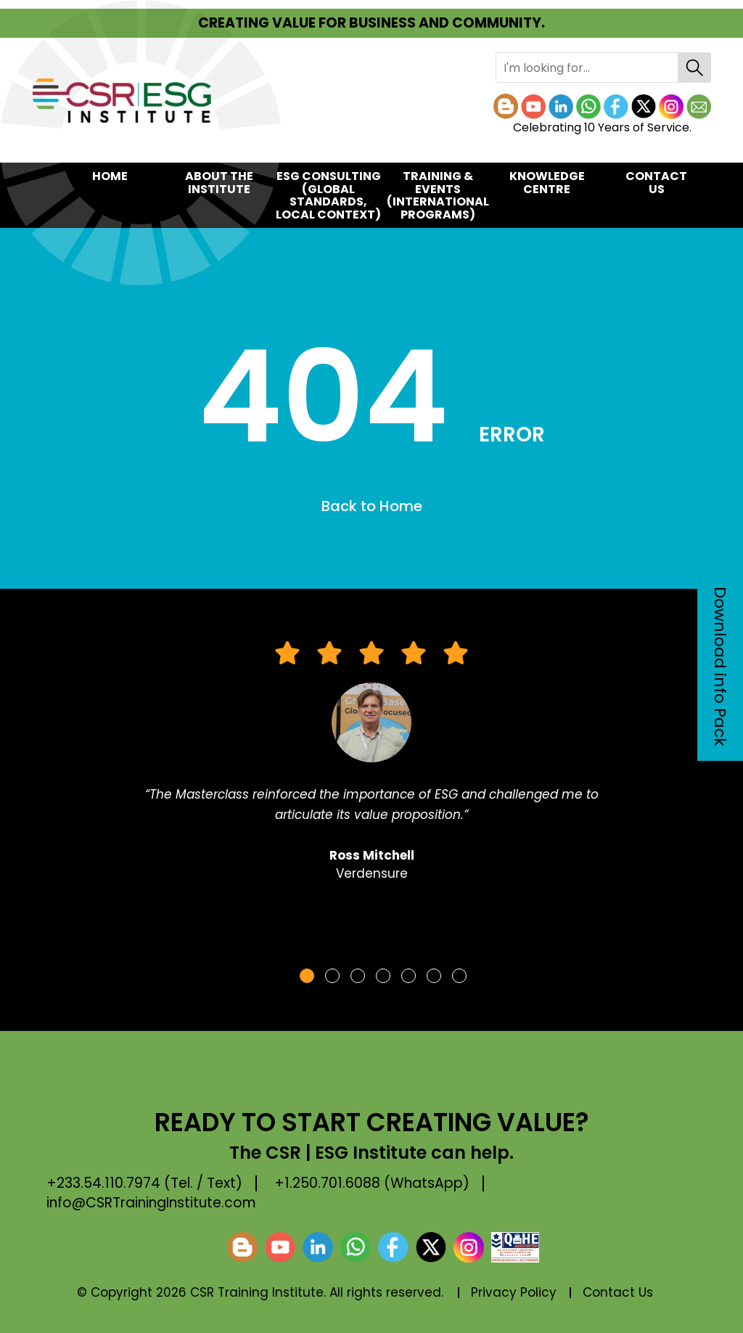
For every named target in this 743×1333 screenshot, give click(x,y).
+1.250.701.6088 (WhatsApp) (371, 1183)
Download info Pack (720, 666)
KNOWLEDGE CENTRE (547, 182)
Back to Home (371, 506)
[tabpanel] (371, 768)
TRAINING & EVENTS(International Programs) (438, 195)
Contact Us (656, 182)
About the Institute (219, 182)
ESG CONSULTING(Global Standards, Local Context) (328, 195)
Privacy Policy (514, 1292)
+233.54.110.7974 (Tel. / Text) (144, 1183)
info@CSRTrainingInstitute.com (151, 1202)
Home (110, 176)
